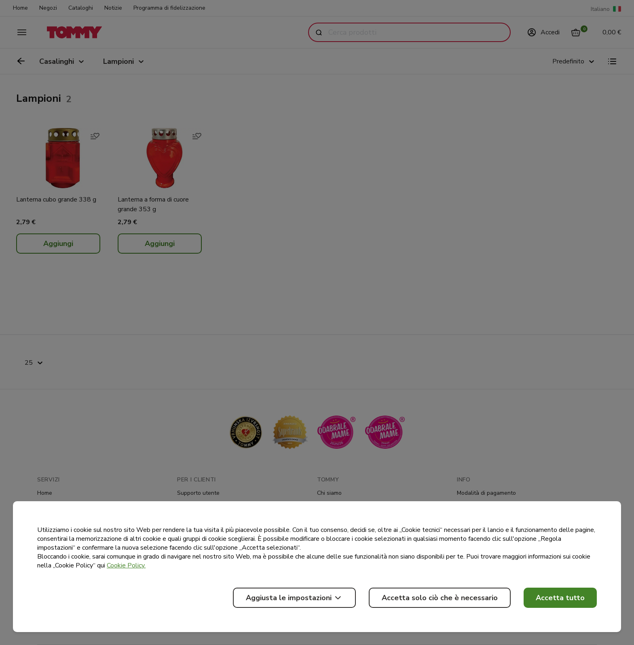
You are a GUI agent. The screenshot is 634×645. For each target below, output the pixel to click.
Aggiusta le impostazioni (294, 598)
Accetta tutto (560, 598)
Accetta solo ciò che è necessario (440, 598)
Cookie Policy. (126, 565)
